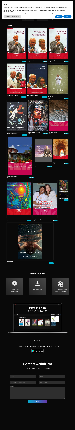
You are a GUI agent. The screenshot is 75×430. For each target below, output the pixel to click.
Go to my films (37, 340)
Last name (41, 373)
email (11, 380)
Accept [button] (67, 16)
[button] (71, 3)
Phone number (42, 380)
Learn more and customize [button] (12, 16)
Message (12, 386)
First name (12, 373)
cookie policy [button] (9, 8)
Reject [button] (58, 16)
